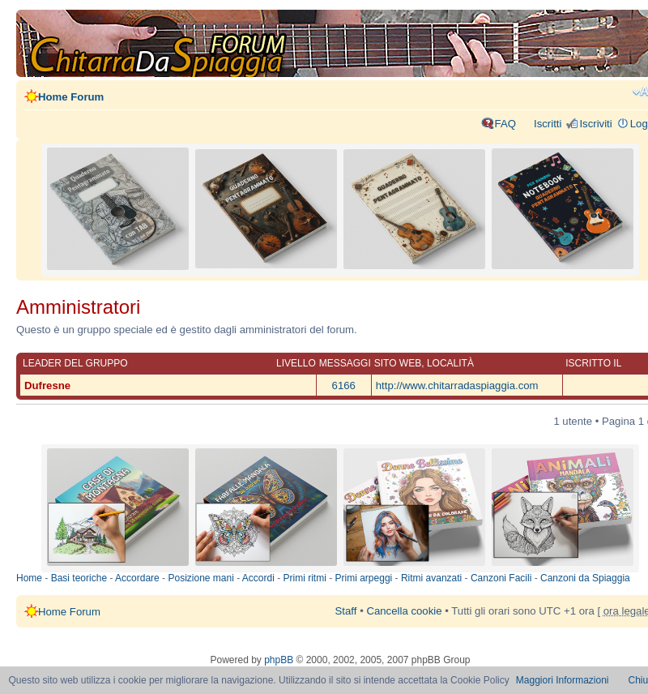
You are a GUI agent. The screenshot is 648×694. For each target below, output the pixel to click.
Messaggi (345, 363)
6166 (344, 385)
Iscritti (547, 124)
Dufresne (47, 385)
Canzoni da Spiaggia (585, 578)
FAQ (505, 124)
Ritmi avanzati (431, 578)
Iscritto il (593, 363)
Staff (346, 611)
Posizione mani (200, 578)
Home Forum (71, 97)
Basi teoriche (79, 578)
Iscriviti (595, 124)
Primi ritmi (305, 578)
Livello (296, 363)
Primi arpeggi (364, 578)
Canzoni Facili (501, 578)
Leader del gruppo (75, 363)
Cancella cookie (403, 611)
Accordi (258, 578)
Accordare (137, 578)
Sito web (397, 363)
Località (450, 363)
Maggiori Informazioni (562, 680)
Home (29, 578)
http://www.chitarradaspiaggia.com (457, 385)
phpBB (278, 660)
